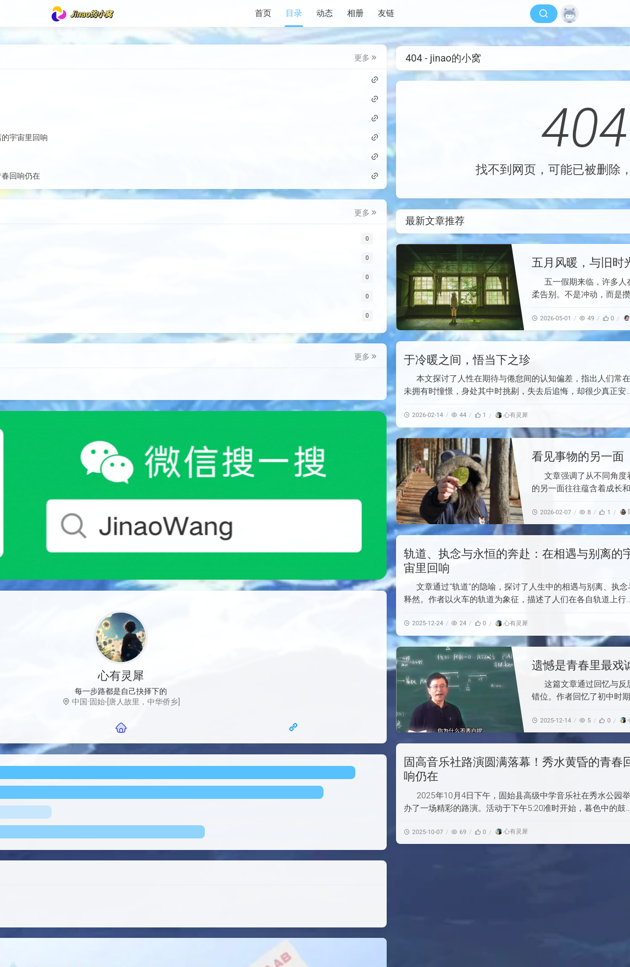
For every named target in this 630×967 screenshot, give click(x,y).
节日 (148, 384)
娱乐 (72, 404)
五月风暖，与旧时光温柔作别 (413, 262)
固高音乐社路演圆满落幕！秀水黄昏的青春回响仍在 (112, 177)
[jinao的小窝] (86, 13)
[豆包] (439, 318)
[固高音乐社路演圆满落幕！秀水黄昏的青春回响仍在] (514, 793)
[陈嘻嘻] (439, 512)
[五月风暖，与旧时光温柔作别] (266, 287)
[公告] (121, 298)
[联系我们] (80, 624)
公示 (122, 384)
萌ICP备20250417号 (412, 924)
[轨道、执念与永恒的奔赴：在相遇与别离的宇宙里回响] (514, 585)
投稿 (72, 384)
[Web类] (121, 240)
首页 (263, 13)
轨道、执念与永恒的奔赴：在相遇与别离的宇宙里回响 (112, 139)
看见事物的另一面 (384, 456)
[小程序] (121, 317)
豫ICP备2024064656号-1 (295, 937)
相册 (355, 13)
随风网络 (307, 924)
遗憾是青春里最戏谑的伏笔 (407, 665)
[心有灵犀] (317, 415)
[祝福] (121, 278)
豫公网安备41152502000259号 (403, 937)
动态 (324, 13)
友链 (386, 13)
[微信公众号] (121, 454)
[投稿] (121, 259)
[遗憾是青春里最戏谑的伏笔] (266, 690)
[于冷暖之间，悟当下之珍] (514, 384)
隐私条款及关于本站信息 (112, 820)
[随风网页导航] (162, 624)
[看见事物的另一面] (266, 481)
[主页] (121, 624)
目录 (294, 13)
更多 (170, 59)
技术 (97, 384)
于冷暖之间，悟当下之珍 (273, 359)
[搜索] (543, 13)
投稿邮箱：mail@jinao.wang (119, 811)
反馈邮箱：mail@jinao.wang (413, 949)
